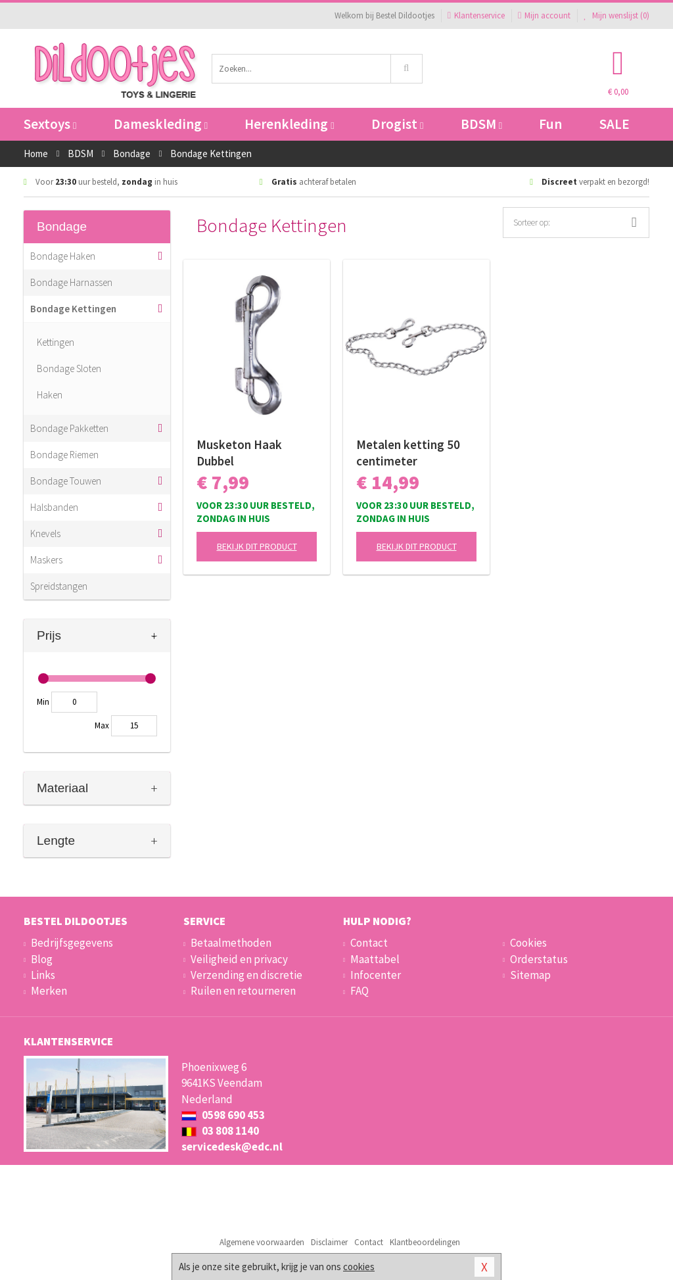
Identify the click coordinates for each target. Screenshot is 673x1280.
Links (43, 975)
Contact (369, 943)
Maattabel (375, 959)
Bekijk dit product (257, 546)
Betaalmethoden (231, 943)
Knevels (45, 533)
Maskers (46, 560)
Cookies (528, 943)
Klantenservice (476, 15)
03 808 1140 (220, 1131)
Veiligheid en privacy (239, 959)
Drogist (397, 124)
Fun (550, 124)
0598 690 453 (223, 1115)
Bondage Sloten (69, 368)
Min (43, 701)
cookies (359, 1266)
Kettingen (55, 342)
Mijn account (544, 15)
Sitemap (530, 975)
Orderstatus (539, 959)
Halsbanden (54, 507)
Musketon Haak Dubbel (239, 453)
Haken (49, 395)
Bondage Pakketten (69, 428)
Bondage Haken (62, 256)
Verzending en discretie (246, 975)
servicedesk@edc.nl (232, 1146)
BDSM (481, 124)
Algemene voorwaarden (262, 1242)
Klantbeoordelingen (425, 1242)
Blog (42, 959)
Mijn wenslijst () (616, 15)
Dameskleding (161, 124)
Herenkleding (289, 124)
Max (102, 725)
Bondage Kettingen (73, 308)
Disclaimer (329, 1242)
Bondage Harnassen (71, 282)
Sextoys (50, 124)
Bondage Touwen (65, 481)
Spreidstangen (58, 586)
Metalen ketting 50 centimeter (408, 453)
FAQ (359, 991)
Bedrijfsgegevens (72, 943)
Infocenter (375, 975)
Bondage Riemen (64, 454)
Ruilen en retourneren (243, 991)
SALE (614, 124)
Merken (49, 991)
